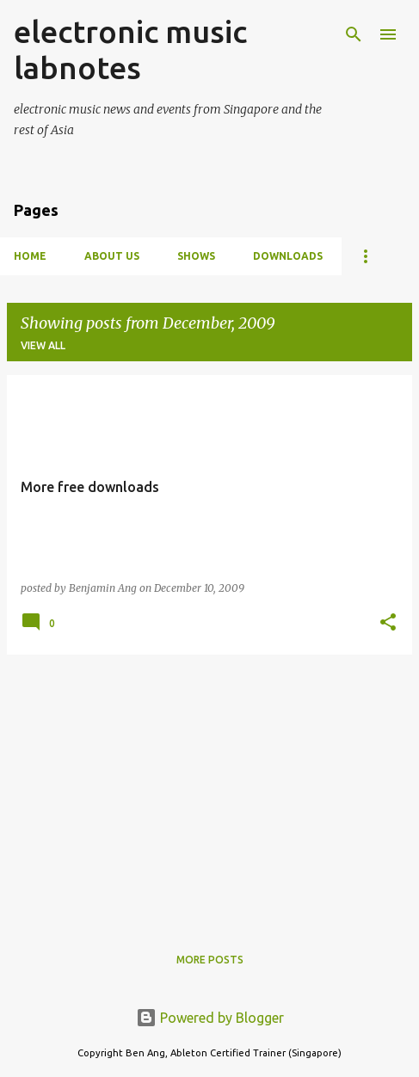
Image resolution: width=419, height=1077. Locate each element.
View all (43, 345)
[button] (388, 623)
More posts (209, 959)
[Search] (353, 34)
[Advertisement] (209, 788)
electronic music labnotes (130, 49)
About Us (111, 256)
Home (30, 256)
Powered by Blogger (210, 1017)
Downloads (288, 256)
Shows (196, 256)
